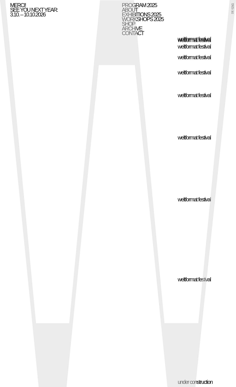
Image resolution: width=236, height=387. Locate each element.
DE (232, 12)
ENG (232, 6)
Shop (128, 24)
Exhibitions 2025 (141, 14)
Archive (132, 28)
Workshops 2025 (143, 19)
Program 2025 (139, 5)
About (130, 10)
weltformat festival (194, 40)
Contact (133, 33)
